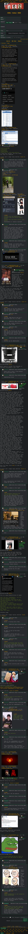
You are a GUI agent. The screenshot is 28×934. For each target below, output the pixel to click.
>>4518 (5, 620)
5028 (25, 660)
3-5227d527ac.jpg (6, 47)
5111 (25, 240)
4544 (25, 490)
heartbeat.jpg (11, 382)
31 (7, 931)
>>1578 (5, 807)
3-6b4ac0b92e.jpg (8, 195)
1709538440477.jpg (13, 509)
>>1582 (5, 786)
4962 (25, 737)
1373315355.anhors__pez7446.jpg (10, 174)
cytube (15, 0)
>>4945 (5, 893)
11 (4, 929)
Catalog (3, 43)
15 (16, 929)
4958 (25, 805)
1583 (25, 730)
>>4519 (5, 662)
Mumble (20, 41)
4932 (25, 860)
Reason (8, 920)
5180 (9, 305)
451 (7, 390)
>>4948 (12, 866)
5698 (26, 903)
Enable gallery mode (24, 39)
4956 (25, 796)
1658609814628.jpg (13, 381)
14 (13, 929)
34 (16, 931)
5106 (25, 159)
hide (6, 45)
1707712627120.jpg (13, 813)
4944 (25, 624)
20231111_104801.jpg (13, 575)
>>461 (5, 486)
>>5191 (12, 314)
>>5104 (5, 215)
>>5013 (5, 651)
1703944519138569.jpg (13, 868)
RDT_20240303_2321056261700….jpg (16, 510)
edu (7, 1)
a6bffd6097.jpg (21, 197)
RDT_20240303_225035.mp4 (14, 266)
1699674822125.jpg (13, 574)
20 (3, 930)
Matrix (8, 41)
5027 (25, 649)
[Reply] (12, 146)
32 (10, 931)
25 (17, 930)
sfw (10, 0)
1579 (9, 708)
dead (11, 2)
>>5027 (12, 639)
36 (21, 931)
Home (8, 43)
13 (10, 929)
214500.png (4, 109)
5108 (9, 170)
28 (26, 930)
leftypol (20, 0)
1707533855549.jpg (13, 867)
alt (13, 0)
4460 (25, 471)
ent (11, 1)
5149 (25, 375)
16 (19, 929)
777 (17, 1)
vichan (13, 926)
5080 (25, 369)
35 (19, 931)
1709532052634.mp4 (13, 265)
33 (13, 931)
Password (17, 917)
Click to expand (13, 690)
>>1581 (5, 792)
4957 (25, 800)
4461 (25, 485)
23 (12, 930)
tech (5, 1)
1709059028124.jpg (13, 345)
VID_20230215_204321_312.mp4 (15, 710)
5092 (7, 550)
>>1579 (5, 732)
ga (9, 1)
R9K (8, 2)
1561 (7, 683)
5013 (9, 639)
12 (7, 929)
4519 (9, 618)
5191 (9, 327)
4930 (7, 854)
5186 (9, 314)
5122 (25, 508)
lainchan (16, 926)
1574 (12, 778)
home (3, 0)
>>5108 (5, 242)
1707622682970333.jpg (13, 814)
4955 (7, 828)
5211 (25, 337)
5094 (25, 557)
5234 (25, 249)
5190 (25, 321)
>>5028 (12, 618)
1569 (25, 702)
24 (15, 930)
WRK (25, 0)
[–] (1, 145)
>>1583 (12, 708)
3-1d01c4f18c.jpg (8, 86)
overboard (7, 0)
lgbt (26, 1)
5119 (19, 272)
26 (20, 930)
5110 (25, 224)
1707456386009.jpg (13, 835)
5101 (25, 566)
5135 (25, 530)
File (12, 917)
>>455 (5, 492)
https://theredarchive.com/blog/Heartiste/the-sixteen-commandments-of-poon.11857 (11, 688)
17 (21, 929)
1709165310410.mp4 (13, 537)
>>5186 (12, 305)
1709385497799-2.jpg (7, 84)
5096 (9, 146)
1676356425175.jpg (13, 669)
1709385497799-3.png (7, 106)
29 (1, 931)
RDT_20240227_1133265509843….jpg (16, 346)
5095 (25, 562)
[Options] (26, 2)
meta (15, 2)
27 (23, 930)
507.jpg (9, 836)
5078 (7, 364)
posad (20, 1)
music (14, 1)
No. (7, 146)
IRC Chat (14, 41)
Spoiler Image (17, 22)
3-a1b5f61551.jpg (6, 66)
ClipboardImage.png (7, 754)
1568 (25, 692)
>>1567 (5, 694)
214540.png (4, 129)
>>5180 (5, 316)
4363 (7, 593)
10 (1, 929)
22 (9, 930)
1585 (25, 790)
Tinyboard (9, 926)
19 (0, 930)
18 (24, 929)
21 (6, 930)
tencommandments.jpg (13, 670)
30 (4, 931)
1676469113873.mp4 (13, 709)
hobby (1, 1)
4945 (9, 866)
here (13, 465)
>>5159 (5, 307)
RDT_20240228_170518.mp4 (14, 538)
